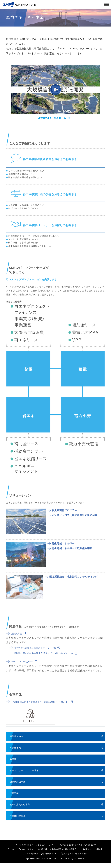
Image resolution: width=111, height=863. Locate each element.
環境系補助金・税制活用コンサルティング (73, 581)
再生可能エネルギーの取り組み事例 (72, 553)
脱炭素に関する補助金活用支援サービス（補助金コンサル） (46, 657)
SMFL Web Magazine (24, 666)
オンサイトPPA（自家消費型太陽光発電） (76, 519)
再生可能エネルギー (63, 548)
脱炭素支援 (18, 638)
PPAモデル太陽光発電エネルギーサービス (37, 652)
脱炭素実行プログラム (64, 514)
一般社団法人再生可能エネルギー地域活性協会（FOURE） (42, 706)
